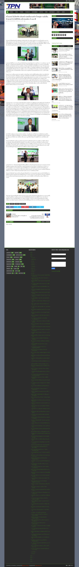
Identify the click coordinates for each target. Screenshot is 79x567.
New (21, 266)
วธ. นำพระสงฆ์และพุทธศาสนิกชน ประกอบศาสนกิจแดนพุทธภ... (39, 375)
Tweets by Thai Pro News (57, 43)
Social (16, 12)
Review (63, 12)
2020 (31, 561)
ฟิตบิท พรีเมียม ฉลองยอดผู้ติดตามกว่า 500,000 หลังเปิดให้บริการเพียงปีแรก (66, 69)
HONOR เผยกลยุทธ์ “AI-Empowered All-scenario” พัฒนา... (39, 518)
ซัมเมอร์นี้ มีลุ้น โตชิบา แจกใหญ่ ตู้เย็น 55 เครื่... (40, 431)
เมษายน (33, 271)
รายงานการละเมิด (56, 271)
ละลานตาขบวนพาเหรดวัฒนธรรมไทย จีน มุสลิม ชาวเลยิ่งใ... (39, 499)
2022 (31, 557)
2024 (31, 256)
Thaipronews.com (38, 565)
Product (8, 268)
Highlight (17, 203)
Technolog (9, 273)
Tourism (21, 12)
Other (58, 12)
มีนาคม (32, 273)
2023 (31, 555)
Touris (15, 268)
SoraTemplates (13, 565)
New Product (52, 12)
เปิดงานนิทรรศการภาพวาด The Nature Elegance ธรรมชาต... (39, 481)
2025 (31, 254)
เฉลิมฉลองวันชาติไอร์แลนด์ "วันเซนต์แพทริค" (40, 444)
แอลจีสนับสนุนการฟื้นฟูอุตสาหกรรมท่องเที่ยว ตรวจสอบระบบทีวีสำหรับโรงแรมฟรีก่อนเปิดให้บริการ (66, 63)
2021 (31, 559)
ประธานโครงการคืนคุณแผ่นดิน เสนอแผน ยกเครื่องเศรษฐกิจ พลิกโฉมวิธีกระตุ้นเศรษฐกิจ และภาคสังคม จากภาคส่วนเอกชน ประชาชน (62, 117)
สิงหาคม (33, 264)
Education (9, 264)
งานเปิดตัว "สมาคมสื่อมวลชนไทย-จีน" (38, 512)
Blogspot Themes (25, 565)
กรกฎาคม (33, 266)
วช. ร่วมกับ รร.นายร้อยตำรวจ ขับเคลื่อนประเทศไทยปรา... (39, 319)
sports (17, 259)
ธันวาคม (33, 257)
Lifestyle (41, 12)
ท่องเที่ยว (15, 266)
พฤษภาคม (33, 270)
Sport (46, 12)
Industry (9, 266)
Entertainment (34, 12)
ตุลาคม (32, 261)
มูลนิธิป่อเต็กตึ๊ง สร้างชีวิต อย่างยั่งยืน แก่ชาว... (40, 363)
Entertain (9, 261)
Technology (27, 12)
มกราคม (33, 553)
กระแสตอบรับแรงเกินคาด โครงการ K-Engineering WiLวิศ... (38, 347)
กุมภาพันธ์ (33, 551)
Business (11, 12)
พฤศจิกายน (33, 259)
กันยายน (33, 262)
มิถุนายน (33, 268)
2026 (31, 252)
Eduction (21, 273)
